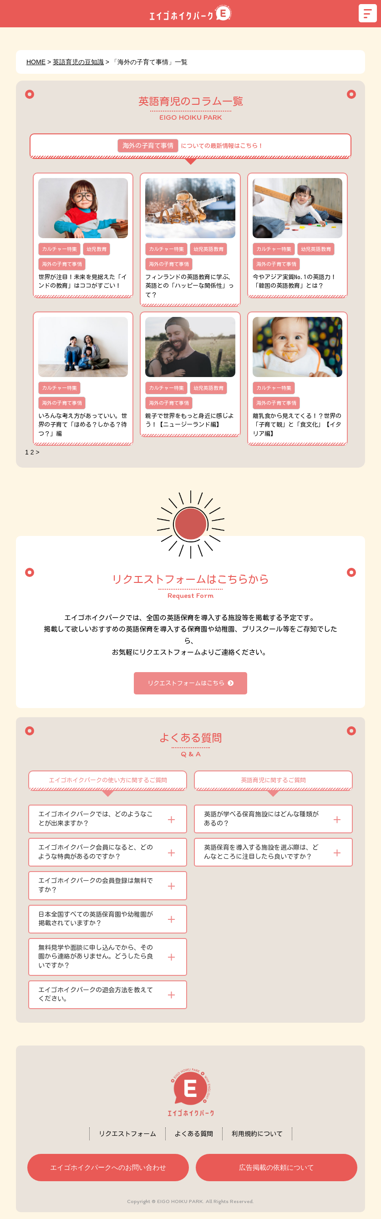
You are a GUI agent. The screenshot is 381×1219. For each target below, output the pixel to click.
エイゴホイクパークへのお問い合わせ (108, 1167)
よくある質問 (194, 1134)
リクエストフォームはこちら (190, 683)
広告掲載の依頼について (276, 1167)
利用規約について (257, 1134)
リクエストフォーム (127, 1134)
